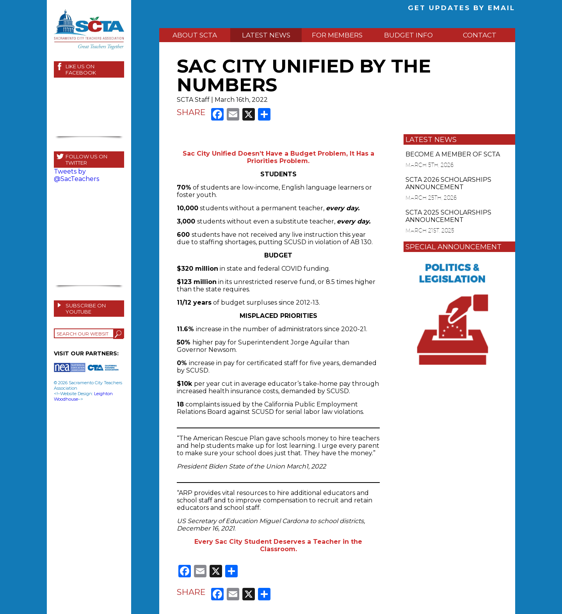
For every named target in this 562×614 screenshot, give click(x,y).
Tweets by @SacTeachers (76, 175)
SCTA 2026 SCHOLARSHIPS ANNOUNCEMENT (448, 183)
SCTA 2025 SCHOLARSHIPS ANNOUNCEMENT (448, 216)
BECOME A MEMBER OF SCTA (452, 154)
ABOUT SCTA (195, 35)
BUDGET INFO (408, 35)
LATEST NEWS (266, 35)
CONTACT (479, 35)
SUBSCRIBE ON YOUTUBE (86, 308)
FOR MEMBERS (337, 35)
